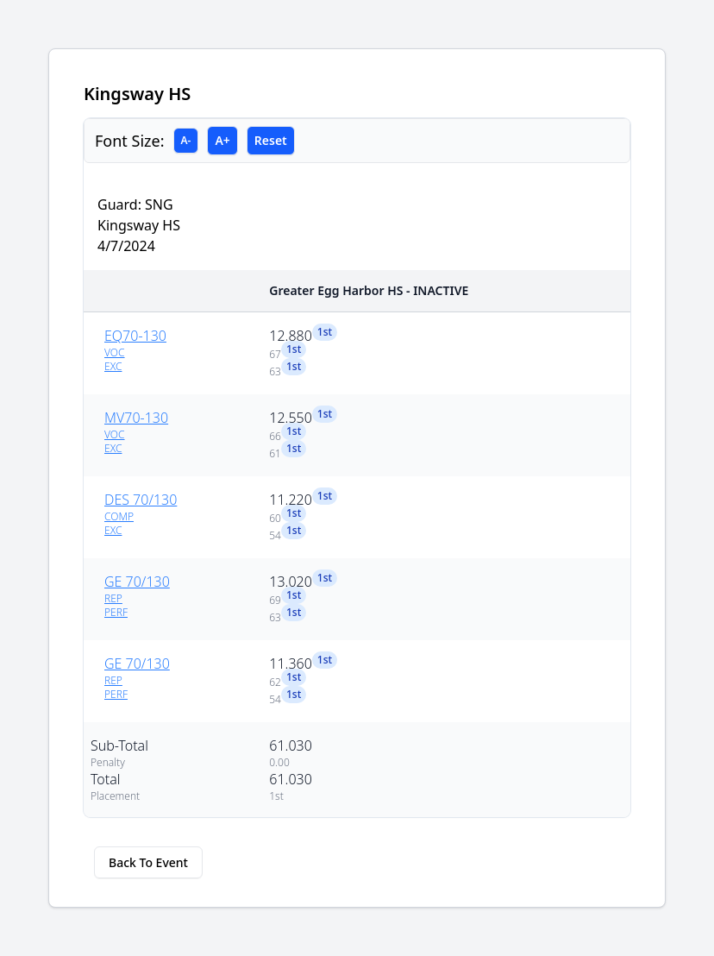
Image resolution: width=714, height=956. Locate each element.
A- (186, 140)
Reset (270, 140)
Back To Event (148, 862)
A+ (222, 140)
